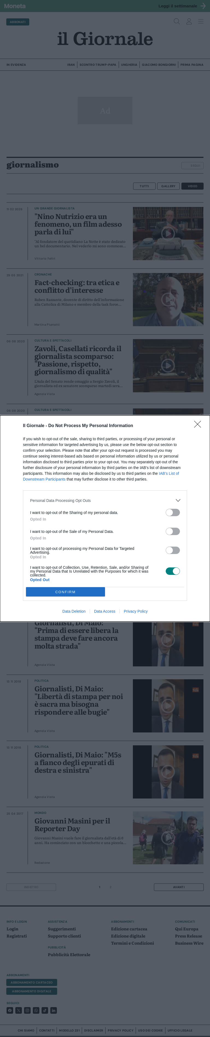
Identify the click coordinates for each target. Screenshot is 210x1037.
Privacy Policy (136, 611)
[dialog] (105, 518)
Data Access (104, 611)
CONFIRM (65, 592)
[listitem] (105, 500)
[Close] (199, 426)
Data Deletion (74, 611)
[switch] (173, 512)
